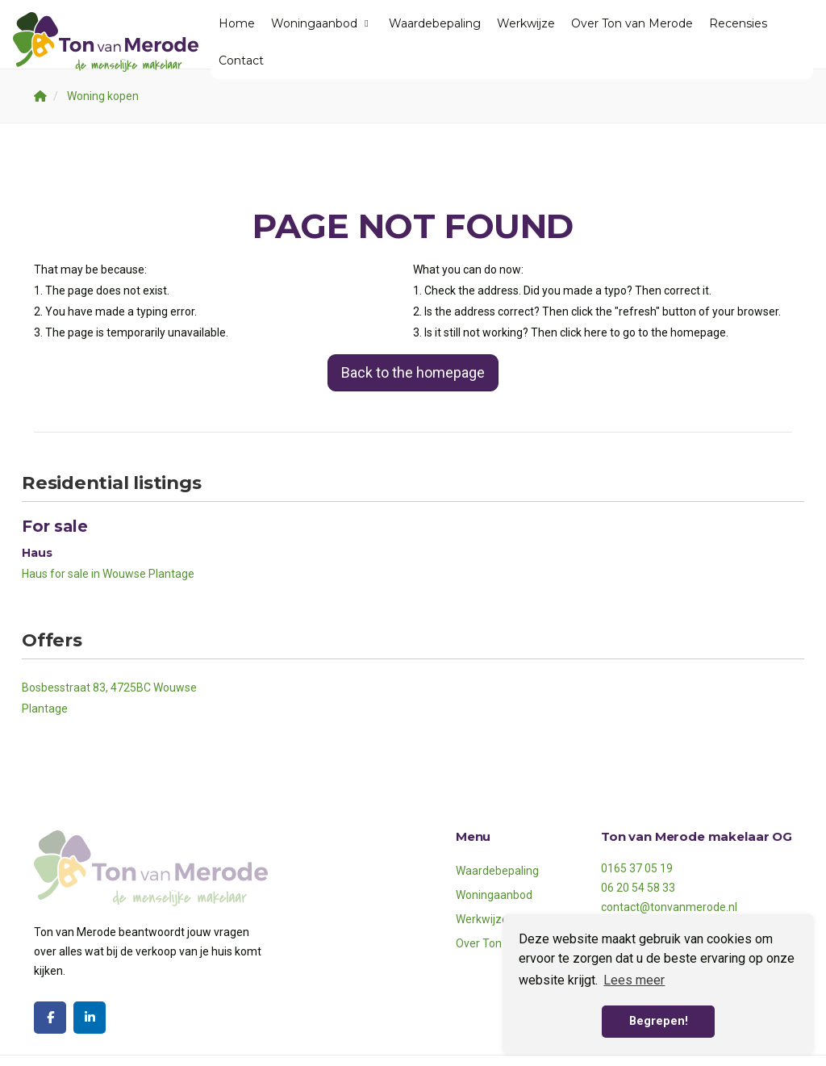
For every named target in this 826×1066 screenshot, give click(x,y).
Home (237, 23)
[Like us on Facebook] (50, 1017)
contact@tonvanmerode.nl (669, 907)
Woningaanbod (322, 23)
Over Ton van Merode (632, 23)
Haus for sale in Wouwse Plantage (108, 573)
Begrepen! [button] (658, 1021)
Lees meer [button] (634, 980)
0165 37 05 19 (637, 868)
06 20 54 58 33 (638, 887)
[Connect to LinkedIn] (89, 1017)
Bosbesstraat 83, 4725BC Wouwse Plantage (109, 698)
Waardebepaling (435, 23)
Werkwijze (526, 23)
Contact (241, 60)
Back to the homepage (413, 372)
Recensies (738, 23)
